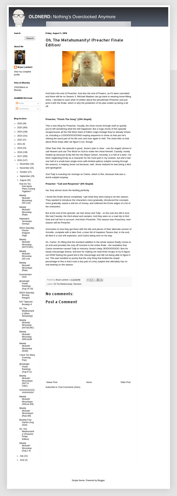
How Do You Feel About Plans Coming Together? (27, 188)
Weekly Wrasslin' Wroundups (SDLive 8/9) (26, 400)
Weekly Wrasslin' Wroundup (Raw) (25, 211)
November (25, 168)
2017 (20, 156)
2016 (20, 160)
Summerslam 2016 (25, 275)
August (23, 180)
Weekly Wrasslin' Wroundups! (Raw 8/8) (26, 412)
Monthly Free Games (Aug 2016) (26, 422)
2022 (20, 140)
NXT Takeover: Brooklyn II (26, 303)
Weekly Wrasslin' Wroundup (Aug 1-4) (25, 447)
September (25, 176)
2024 (20, 132)
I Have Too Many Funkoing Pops (27, 357)
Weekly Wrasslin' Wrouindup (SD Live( (25, 199)
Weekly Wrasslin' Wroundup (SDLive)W (25, 335)
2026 (20, 123)
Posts (20, 103)
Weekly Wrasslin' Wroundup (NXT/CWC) (26, 243)
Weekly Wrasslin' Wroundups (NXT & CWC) (26, 381)
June (22, 460)
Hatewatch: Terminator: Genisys (25, 221)
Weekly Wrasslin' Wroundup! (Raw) (25, 267)
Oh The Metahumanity (63, 284)
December (25, 164)
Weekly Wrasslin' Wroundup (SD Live (25, 255)
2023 (20, 136)
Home (89, 382)
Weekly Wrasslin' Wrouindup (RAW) (25, 347)
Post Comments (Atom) (69, 387)
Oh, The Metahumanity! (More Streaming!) (26, 312)
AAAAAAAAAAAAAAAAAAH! (27, 391)
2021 (20, 144)
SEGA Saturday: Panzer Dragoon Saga (27, 232)
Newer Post (51, 382)
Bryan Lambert (25, 67)
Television (77, 284)
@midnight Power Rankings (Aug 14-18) (26, 285)
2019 (20, 148)
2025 (20, 127)
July (22, 456)
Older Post (126, 382)
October (24, 172)
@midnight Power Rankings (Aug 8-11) (25, 368)
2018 (20, 152)
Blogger (101, 480)
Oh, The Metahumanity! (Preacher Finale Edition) (26, 434)
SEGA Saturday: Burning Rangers (27, 295)
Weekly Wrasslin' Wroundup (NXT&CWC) (26, 324)
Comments (22, 109)
